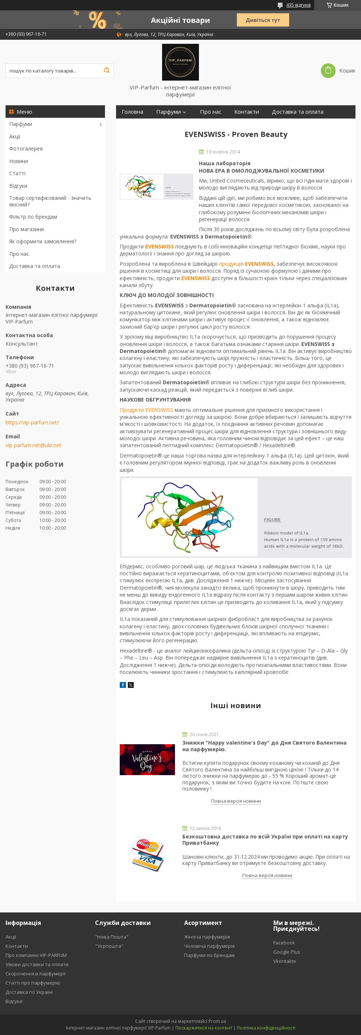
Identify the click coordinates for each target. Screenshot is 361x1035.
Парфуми (20, 123)
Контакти (246, 111)
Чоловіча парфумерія (209, 946)
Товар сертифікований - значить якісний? (50, 201)
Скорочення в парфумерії (36, 973)
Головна (132, 111)
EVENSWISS (159, 246)
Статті (17, 173)
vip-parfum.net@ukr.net (33, 445)
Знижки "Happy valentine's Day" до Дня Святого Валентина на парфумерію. (264, 746)
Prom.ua (217, 1021)
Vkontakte (284, 961)
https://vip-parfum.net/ (32, 422)
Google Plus (286, 952)
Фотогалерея (26, 148)
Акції (15, 136)
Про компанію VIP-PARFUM (36, 955)
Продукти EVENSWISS (146, 409)
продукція (246, 263)
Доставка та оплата (34, 265)
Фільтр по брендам (33, 216)
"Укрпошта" (109, 946)
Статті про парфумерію (33, 982)
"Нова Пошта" (112, 936)
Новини (18, 161)
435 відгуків (298, 5)
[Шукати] (106, 70)
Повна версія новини (236, 801)
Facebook (284, 942)
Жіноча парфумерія (207, 936)
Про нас (19, 253)
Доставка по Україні (29, 992)
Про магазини (26, 229)
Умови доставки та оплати (37, 964)
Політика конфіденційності (266, 1028)
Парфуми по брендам (209, 955)
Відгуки (18, 185)
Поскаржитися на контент (203, 1028)
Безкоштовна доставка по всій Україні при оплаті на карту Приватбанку (265, 840)
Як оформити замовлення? (42, 241)
